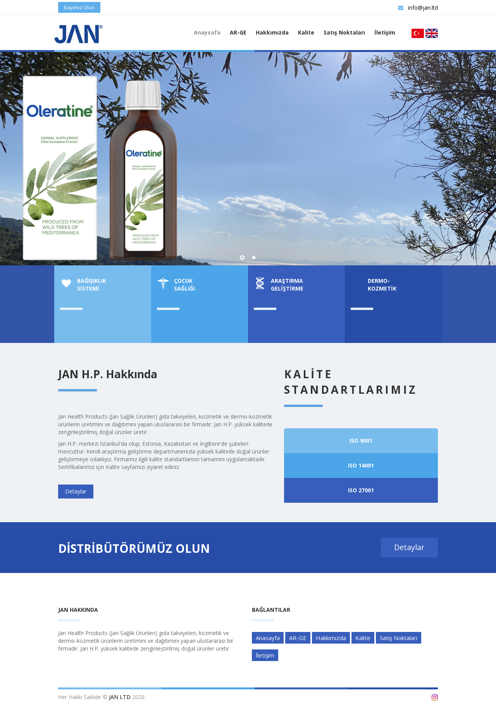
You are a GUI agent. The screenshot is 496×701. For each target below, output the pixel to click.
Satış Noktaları (344, 32)
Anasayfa (268, 638)
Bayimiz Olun (79, 7)
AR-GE (238, 32)
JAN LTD (120, 697)
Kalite (306, 32)
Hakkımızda (272, 32)
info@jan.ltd (418, 7)
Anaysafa (207, 32)
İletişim (384, 32)
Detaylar (307, 252)
